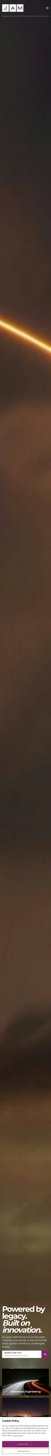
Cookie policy (17, 1435)
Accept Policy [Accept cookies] (23, 1444)
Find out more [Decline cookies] (23, 1451)
